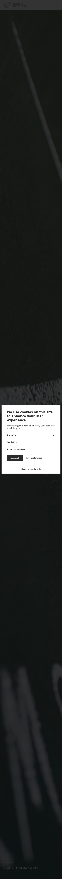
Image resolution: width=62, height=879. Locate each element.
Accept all (14, 458)
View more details (31, 469)
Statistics (12, 442)
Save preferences (34, 458)
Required (12, 435)
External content (16, 449)
